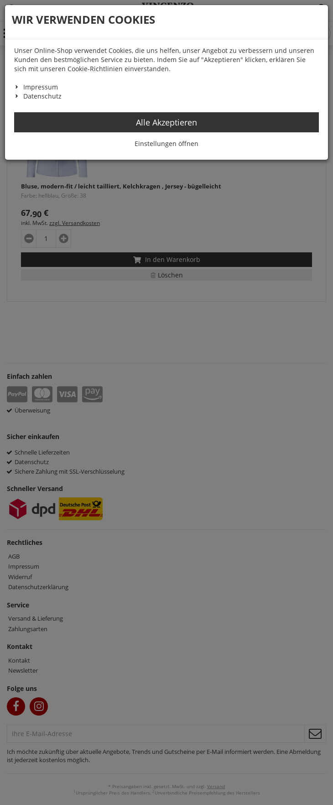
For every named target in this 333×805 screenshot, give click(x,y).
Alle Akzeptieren (166, 122)
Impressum (40, 87)
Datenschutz (42, 96)
